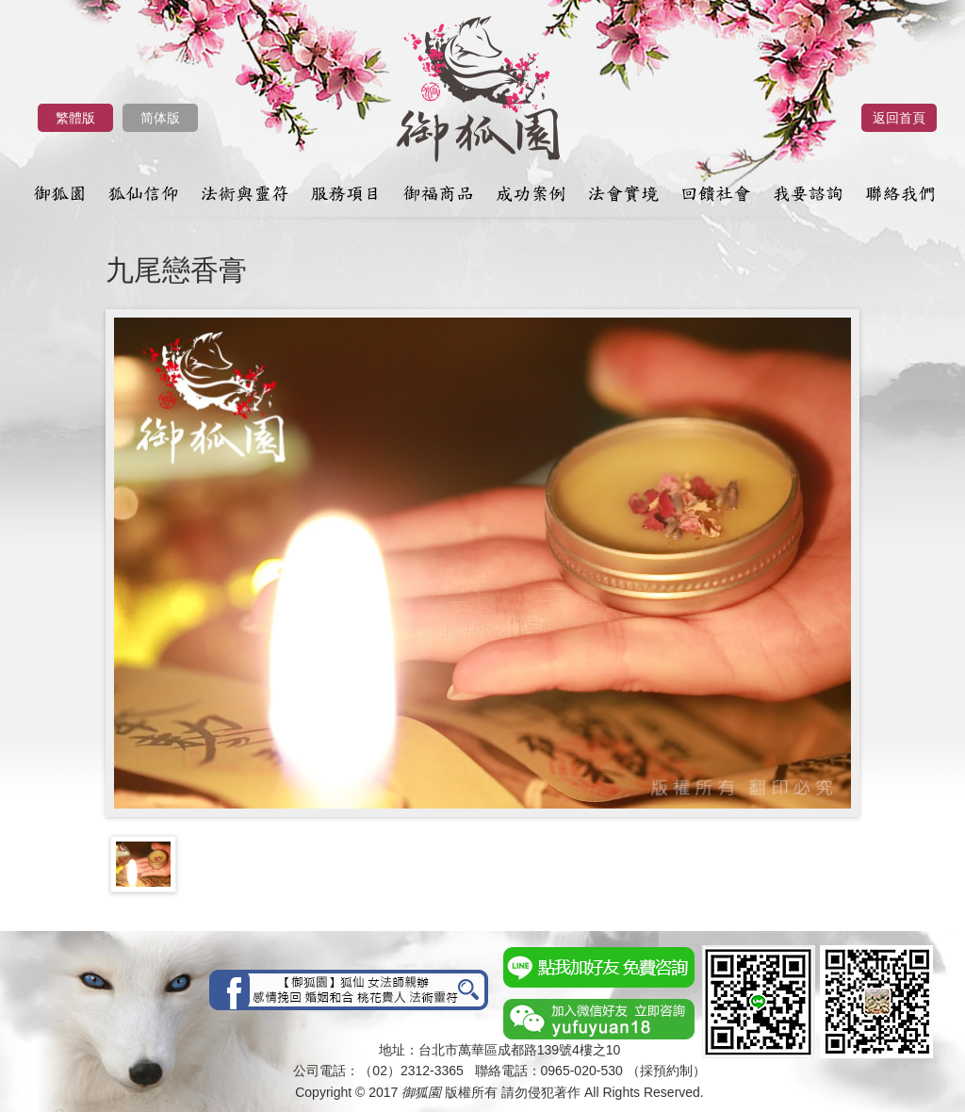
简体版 (160, 117)
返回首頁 (899, 117)
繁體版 (75, 117)
